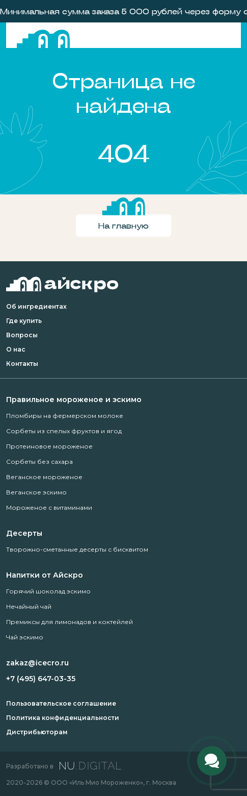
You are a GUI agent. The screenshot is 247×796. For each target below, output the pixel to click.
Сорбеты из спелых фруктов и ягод (64, 431)
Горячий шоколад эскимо (48, 591)
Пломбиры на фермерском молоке (64, 415)
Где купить (24, 321)
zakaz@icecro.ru (37, 662)
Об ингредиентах (36, 306)
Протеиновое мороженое (49, 446)
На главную (123, 225)
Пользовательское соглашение (61, 703)
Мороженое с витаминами (49, 507)
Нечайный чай (28, 606)
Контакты (22, 363)
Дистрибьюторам (37, 732)
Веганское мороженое (44, 477)
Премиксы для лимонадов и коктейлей (69, 622)
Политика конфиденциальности (62, 718)
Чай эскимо (24, 637)
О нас (15, 349)
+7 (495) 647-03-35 (40, 678)
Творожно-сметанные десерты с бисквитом (77, 549)
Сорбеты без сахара (39, 461)
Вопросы (22, 335)
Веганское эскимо (36, 492)
